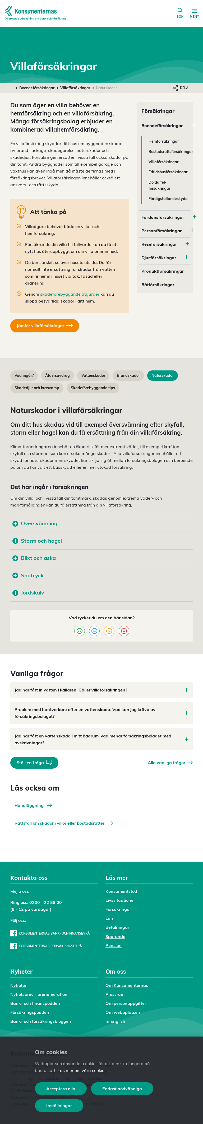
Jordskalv (28, 592)
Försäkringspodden (29, 1012)
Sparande (115, 936)
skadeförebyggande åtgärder (69, 294)
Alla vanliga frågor (170, 762)
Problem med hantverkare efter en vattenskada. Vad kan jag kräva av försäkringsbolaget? (101, 713)
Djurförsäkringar (158, 257)
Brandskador (128, 375)
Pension (113, 945)
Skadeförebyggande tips (93, 387)
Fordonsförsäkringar (162, 217)
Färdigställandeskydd (168, 198)
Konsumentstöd (121, 891)
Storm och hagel (37, 540)
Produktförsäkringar (162, 271)
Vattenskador (93, 375)
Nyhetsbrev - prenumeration (38, 994)
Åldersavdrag (57, 375)
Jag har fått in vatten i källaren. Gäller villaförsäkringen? (101, 690)
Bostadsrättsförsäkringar (171, 151)
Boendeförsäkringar (36, 88)
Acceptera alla (60, 1088)
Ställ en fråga (34, 762)
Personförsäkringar (161, 230)
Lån (109, 918)
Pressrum (114, 994)
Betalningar (117, 927)
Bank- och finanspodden (35, 1003)
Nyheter (18, 985)
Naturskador (162, 375)
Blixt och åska (34, 558)
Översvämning (34, 523)
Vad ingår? (24, 375)
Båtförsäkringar (157, 284)
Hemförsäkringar (164, 141)
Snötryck (28, 575)
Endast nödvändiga (122, 1088)
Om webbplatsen (122, 1012)
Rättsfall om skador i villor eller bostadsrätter (64, 823)
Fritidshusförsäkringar (168, 172)
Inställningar (59, 1105)
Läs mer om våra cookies (82, 1070)
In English (115, 1021)
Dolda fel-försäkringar (159, 185)
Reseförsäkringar (159, 244)
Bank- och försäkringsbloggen (40, 1021)
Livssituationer (120, 900)
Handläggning (33, 805)
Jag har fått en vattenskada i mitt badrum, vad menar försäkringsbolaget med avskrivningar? (101, 739)
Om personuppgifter (125, 1003)
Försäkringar (118, 909)
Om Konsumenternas (126, 985)
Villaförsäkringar (75, 88)
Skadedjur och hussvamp (37, 387)
